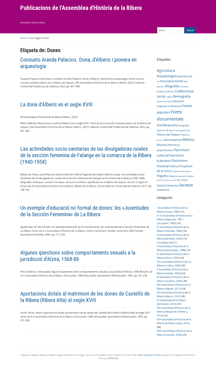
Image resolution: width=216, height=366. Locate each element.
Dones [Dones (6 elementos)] (160, 101)
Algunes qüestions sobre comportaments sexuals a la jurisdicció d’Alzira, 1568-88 (77, 256)
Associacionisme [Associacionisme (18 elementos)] (171, 81)
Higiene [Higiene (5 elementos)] (172, 130)
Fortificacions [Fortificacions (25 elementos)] (167, 125)
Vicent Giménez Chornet (149, 355)
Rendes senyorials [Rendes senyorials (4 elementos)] (169, 180)
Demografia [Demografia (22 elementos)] (181, 96)
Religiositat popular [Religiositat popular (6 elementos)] (177, 176)
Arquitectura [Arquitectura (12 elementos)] (184, 76)
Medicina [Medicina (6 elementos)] (185, 134)
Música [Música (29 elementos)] (188, 139)
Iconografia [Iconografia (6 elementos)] (181, 130)
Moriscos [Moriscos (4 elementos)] (160, 140)
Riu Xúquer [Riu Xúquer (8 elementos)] (182, 179)
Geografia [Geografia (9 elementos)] (183, 125)
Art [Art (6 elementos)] (158, 81)
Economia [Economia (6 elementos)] (167, 101)
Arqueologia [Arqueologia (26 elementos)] (166, 76)
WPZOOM (113, 358)
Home (23, 38)
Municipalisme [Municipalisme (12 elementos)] (173, 140)
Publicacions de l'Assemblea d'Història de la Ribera (81, 7)
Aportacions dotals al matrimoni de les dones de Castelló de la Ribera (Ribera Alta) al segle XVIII (85, 297)
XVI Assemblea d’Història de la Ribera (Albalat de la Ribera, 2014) (173, 311)
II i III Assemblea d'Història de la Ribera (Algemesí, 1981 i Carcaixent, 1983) (174, 219)
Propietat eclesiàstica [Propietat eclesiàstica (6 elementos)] (181, 171)
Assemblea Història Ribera (32, 22)
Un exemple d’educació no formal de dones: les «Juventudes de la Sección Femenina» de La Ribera (84, 211)
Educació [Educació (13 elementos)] (178, 101)
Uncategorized (165, 242)
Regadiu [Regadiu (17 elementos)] (162, 176)
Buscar (190, 30)
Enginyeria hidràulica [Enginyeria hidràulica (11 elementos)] (169, 106)
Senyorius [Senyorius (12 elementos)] (172, 185)
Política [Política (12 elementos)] (174, 166)
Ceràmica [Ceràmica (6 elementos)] (184, 86)
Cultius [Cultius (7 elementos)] (169, 96)
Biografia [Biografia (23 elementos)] (172, 86)
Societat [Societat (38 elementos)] (186, 185)
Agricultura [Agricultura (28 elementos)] (166, 70)
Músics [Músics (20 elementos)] (162, 145)
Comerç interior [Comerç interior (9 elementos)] (165, 91)
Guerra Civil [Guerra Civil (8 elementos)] (162, 130)
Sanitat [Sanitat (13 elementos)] (161, 185)
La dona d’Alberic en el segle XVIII (56, 104)
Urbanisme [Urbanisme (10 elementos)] (163, 189)
